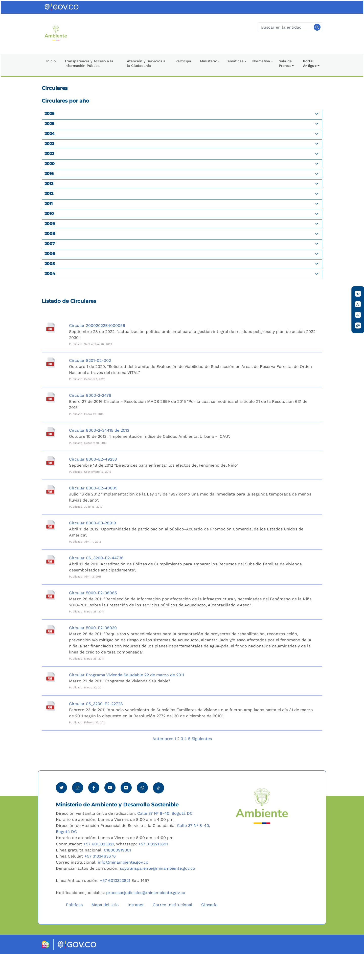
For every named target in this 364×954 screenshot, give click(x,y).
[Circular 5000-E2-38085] (51, 595)
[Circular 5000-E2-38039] (51, 630)
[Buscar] (290, 27)
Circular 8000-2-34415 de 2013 (99, 430)
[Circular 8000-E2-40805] (51, 490)
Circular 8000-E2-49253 (93, 459)
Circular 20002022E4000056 (97, 325)
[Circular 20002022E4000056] (51, 328)
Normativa (261, 61)
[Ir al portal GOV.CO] (62, 6)
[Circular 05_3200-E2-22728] (51, 706)
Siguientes (202, 738)
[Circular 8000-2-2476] (51, 397)
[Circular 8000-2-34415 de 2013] (51, 432)
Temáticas (234, 61)
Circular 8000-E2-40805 (93, 488)
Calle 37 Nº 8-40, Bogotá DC (165, 813)
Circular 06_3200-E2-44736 (96, 557)
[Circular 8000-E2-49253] (51, 461)
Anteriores (162, 738)
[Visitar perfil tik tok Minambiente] (158, 786)
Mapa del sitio (105, 904)
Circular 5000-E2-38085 (93, 592)
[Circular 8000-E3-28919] (51, 525)
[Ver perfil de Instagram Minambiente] (77, 787)
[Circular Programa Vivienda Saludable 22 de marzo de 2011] (51, 677)
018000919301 (117, 850)
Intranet (136, 904)
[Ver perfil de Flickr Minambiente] (126, 787)
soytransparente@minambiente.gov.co (157, 868)
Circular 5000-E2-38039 (93, 627)
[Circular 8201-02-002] (51, 362)
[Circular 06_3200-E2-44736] (51, 560)
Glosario (209, 904)
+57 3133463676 (100, 856)
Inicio (51, 61)
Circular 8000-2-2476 (90, 395)
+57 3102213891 (153, 844)
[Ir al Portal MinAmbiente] (56, 32)
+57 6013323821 (98, 844)
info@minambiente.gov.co (123, 862)
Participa (183, 61)
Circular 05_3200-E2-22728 (96, 703)
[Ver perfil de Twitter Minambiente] (61, 787)
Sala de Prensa (285, 63)
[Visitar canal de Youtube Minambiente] (110, 787)
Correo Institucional (172, 904)
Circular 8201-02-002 (90, 360)
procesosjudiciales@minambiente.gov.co (145, 892)
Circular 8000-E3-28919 (92, 523)
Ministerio (208, 61)
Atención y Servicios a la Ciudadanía (146, 63)
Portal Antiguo (309, 63)
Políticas (74, 904)
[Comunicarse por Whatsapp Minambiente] (142, 787)
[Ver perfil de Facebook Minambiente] (93, 787)
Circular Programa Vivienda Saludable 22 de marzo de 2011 (126, 674)
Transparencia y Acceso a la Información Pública (88, 63)
